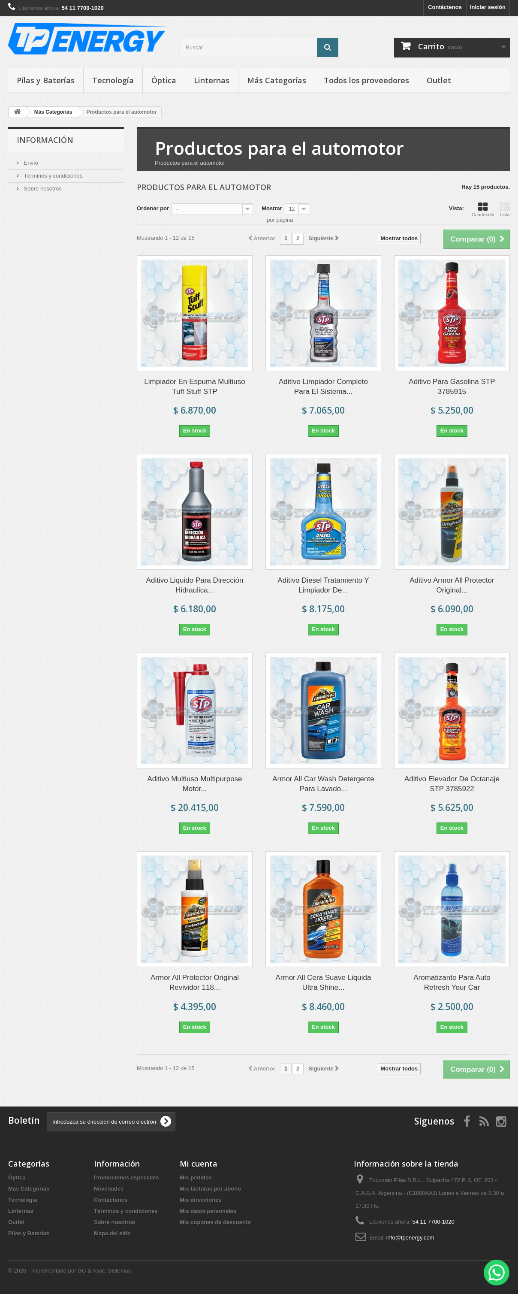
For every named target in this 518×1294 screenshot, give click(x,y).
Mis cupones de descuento (215, 1222)
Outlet (439, 80)
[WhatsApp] (496, 1272)
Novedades (108, 1188)
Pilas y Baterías (46, 80)
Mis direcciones (201, 1200)
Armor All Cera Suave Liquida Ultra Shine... (323, 983)
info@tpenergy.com (410, 1237)
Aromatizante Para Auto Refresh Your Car (452, 983)
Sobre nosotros (42, 188)
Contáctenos (445, 7)
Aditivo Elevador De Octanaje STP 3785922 (452, 784)
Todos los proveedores (366, 80)
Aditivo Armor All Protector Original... (452, 585)
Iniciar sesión (488, 7)
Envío (30, 163)
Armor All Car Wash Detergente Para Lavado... (323, 784)
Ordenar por (153, 208)
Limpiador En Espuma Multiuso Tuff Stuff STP (194, 387)
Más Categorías (276, 80)
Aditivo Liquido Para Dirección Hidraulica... (195, 585)
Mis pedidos (196, 1177)
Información (45, 140)
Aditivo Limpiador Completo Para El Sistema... (323, 387)
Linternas (211, 80)
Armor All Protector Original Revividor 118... (195, 983)
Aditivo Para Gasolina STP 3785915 (452, 387)
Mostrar (272, 208)
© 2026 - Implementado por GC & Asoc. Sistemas (69, 1270)
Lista (505, 209)
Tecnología (113, 80)
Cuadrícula (483, 209)
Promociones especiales (126, 1177)
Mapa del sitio (112, 1233)
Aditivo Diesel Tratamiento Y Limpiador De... (323, 585)
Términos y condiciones (52, 175)
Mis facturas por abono (210, 1188)
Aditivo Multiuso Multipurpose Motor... (194, 784)
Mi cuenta (198, 1163)
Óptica (163, 80)
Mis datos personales (208, 1211)
